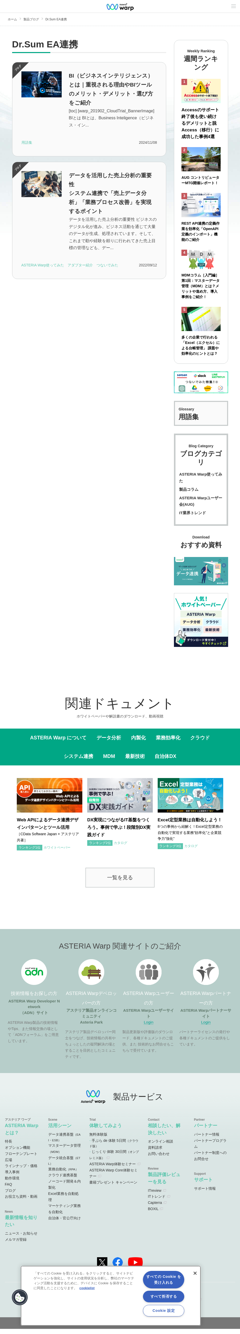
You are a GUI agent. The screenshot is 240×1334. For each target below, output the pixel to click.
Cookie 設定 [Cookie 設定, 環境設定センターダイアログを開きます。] (164, 1310)
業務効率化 (168, 743)
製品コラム (188, 494)
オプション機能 (17, 1153)
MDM (109, 761)
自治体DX (165, 761)
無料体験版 (98, 1139)
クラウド (200, 743)
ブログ (10, 1196)
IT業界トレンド (192, 518)
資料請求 (155, 1153)
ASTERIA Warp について (58, 743)
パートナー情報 (206, 1139)
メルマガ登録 (16, 1245)
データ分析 (109, 743)
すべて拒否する (163, 1296)
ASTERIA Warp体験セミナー (112, 1169)
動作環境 (12, 1183)
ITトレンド (156, 1202)
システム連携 (78, 761)
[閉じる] (195, 1273)
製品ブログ (31, 19)
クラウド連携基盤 (62, 1180)
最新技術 (135, 761)
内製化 (138, 743)
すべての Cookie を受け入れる (163, 1279)
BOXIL (153, 1214)
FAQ (8, 1189)
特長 (8, 1146)
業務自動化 (63, 1174)
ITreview (154, 1196)
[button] (20, 1297)
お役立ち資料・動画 (21, 1202)
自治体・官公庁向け (64, 1223)
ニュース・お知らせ (21, 1238)
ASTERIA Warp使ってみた (200, 482)
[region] (111, 1296)
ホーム (12, 19)
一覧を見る (120, 882)
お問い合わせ (159, 1159)
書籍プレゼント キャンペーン (113, 1187)
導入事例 (12, 1177)
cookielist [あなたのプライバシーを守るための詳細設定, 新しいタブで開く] (87, 1288)
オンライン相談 (160, 1146)
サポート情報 (205, 1194)
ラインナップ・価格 (21, 1171)
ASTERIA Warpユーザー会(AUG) (200, 506)
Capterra (155, 1208)
